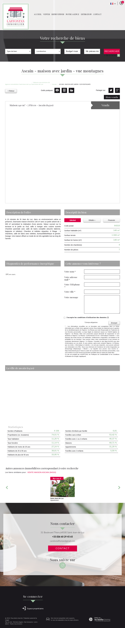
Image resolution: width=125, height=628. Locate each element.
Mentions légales (18, 622)
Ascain (54, 84)
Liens (35, 622)
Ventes (46, 14)
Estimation (86, 14)
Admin (7, 624)
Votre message (71, 297)
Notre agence (72, 14)
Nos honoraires (28, 622)
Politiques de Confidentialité (99, 354)
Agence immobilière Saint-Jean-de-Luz (18, 84)
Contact (97, 14)
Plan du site (8, 622)
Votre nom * (70, 271)
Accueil (38, 14)
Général (73, 220)
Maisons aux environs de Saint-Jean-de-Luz (40, 83)
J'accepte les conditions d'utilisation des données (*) (88, 317)
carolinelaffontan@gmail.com (62, 541)
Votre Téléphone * (72, 285)
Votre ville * (69, 291)
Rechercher (111, 51)
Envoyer (114, 323)
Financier (111, 220)
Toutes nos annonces (16, 624)
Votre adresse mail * (70, 278)
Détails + (92, 220)
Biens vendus (58, 14)
